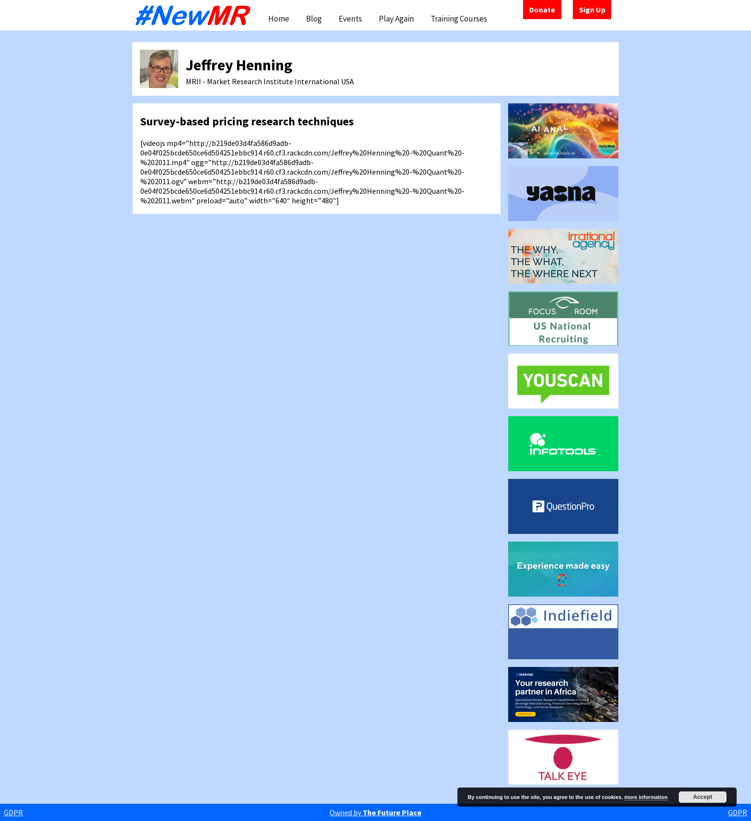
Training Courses (459, 18)
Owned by (375, 812)
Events (350, 18)
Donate (542, 9)
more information (645, 797)
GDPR (13, 812)
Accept (702, 797)
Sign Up (592, 9)
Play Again (396, 18)
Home (278, 18)
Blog (314, 18)
